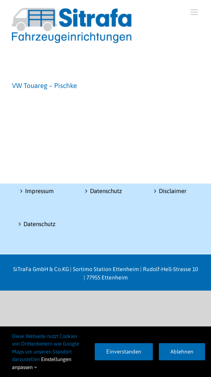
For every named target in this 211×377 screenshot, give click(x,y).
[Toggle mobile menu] (195, 12)
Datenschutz (39, 224)
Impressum (39, 191)
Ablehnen (181, 351)
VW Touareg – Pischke (44, 86)
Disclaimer (172, 191)
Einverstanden (123, 351)
